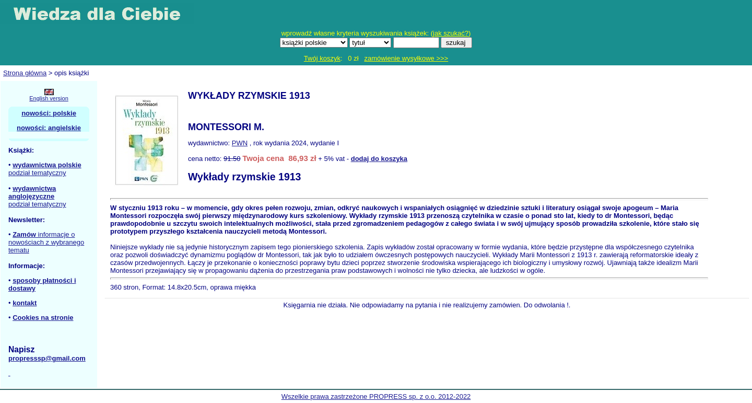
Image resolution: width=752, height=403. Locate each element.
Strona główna (24, 73)
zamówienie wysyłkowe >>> (406, 58)
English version (48, 98)
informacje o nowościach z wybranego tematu (46, 242)
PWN (240, 143)
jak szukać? (450, 33)
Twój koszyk (322, 58)
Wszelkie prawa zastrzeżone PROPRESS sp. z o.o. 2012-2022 (376, 396)
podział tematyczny (37, 173)
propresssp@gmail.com (47, 358)
